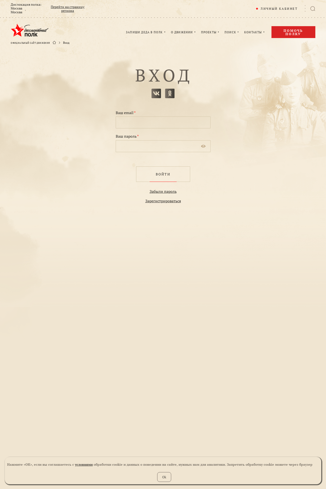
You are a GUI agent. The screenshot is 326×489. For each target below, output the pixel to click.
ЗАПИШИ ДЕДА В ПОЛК (144, 32)
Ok (164, 477)
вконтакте (156, 93)
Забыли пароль (163, 191)
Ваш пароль (127, 136)
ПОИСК (230, 32)
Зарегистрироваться (163, 201)
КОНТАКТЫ (253, 32)
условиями (84, 464)
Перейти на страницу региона (67, 9)
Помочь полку (293, 32)
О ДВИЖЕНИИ (182, 32)
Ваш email (126, 113)
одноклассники (169, 93)
